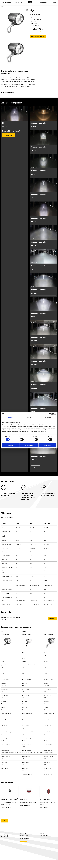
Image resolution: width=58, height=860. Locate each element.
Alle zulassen (47, 445)
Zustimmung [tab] (10, 417)
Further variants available (35, 31)
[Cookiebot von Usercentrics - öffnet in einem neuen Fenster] (50, 414)
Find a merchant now (36, 36)
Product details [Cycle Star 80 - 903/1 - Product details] (5, 807)
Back (5, 820)
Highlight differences (7, 517)
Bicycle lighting (24, 833)
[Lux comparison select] (35, 467)
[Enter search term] (21, 2)
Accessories (23, 841)
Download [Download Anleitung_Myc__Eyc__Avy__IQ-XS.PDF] (51, 618)
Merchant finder (8, 135)
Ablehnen (10, 445)
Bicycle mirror (24, 835)
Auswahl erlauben (28, 445)
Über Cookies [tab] (48, 417)
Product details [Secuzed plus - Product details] (44, 807)
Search (30, 2)
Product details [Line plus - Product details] (24, 805)
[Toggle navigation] (54, 2)
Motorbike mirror (24, 838)
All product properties (7, 92)
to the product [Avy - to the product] (48, 774)
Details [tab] (29, 417)
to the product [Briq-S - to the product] (26, 774)
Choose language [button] (44, 2)
